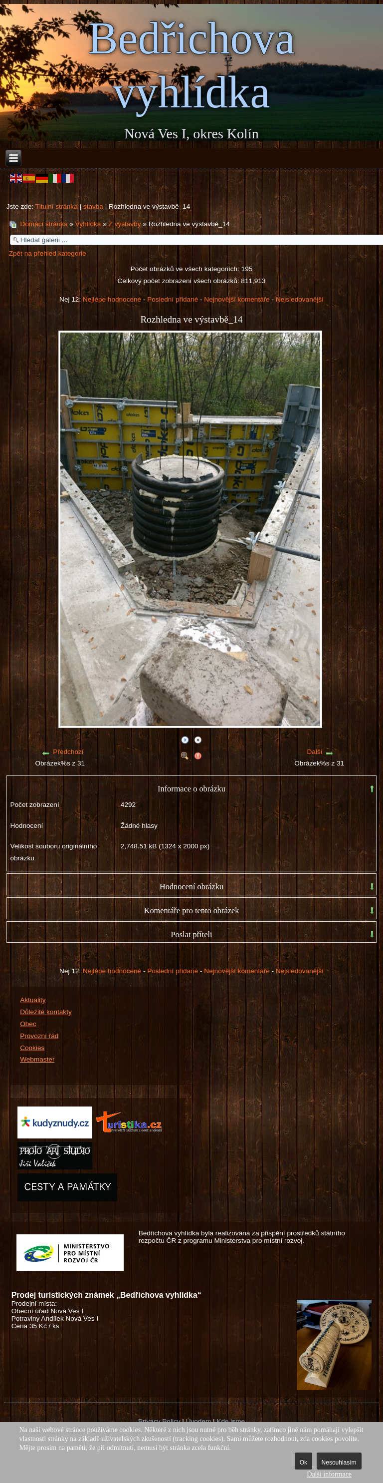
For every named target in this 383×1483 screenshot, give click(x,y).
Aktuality (32, 1000)
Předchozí (68, 751)
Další (315, 751)
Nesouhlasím (339, 1462)
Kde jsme (230, 1421)
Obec (28, 1024)
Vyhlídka (88, 224)
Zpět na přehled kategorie (47, 253)
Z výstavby (125, 224)
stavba (93, 206)
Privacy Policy (159, 1421)
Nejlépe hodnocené (112, 299)
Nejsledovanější (300, 299)
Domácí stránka (43, 224)
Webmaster (37, 1059)
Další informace (329, 1474)
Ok (303, 1462)
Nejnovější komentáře (236, 299)
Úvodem (198, 1421)
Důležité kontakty (46, 1012)
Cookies (32, 1048)
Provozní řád (39, 1036)
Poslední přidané (172, 299)
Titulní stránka (56, 206)
